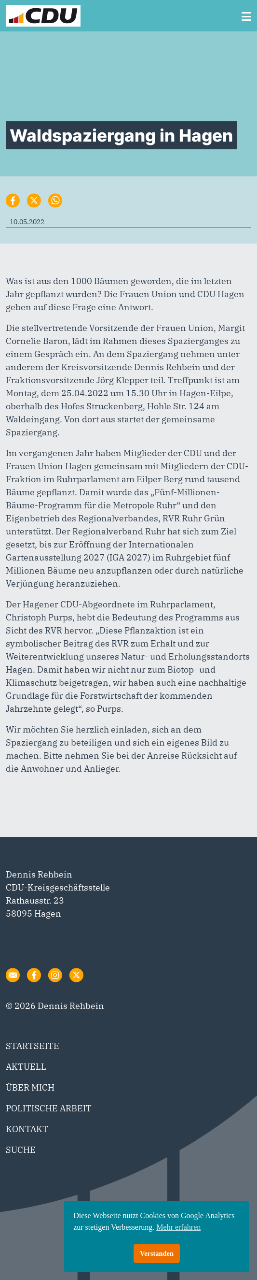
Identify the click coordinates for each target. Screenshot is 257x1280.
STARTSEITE (32, 1045)
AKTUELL (26, 1066)
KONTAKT (27, 1129)
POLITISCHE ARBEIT (49, 1108)
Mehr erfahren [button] (178, 1227)
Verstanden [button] (157, 1253)
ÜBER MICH (30, 1087)
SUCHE (21, 1149)
